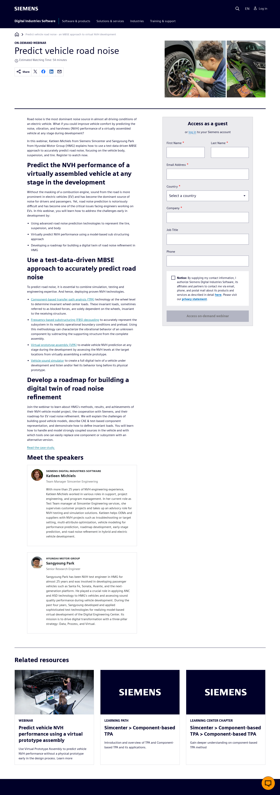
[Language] (246, 8)
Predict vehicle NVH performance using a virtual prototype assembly (51, 734)
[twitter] (35, 72)
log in (192, 132)
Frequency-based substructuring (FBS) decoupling (65, 320)
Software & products (76, 21)
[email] (59, 72)
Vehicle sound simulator (47, 360)
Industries (137, 21)
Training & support (163, 21)
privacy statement (194, 298)
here (218, 294)
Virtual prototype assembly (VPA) (54, 345)
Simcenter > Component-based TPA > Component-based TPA (225, 731)
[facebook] (43, 72)
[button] (268, 783)
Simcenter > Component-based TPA (139, 731)
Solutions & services (110, 21)
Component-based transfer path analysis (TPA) (62, 299)
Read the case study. (41, 447)
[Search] (237, 8)
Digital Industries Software (35, 21)
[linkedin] (51, 72)
